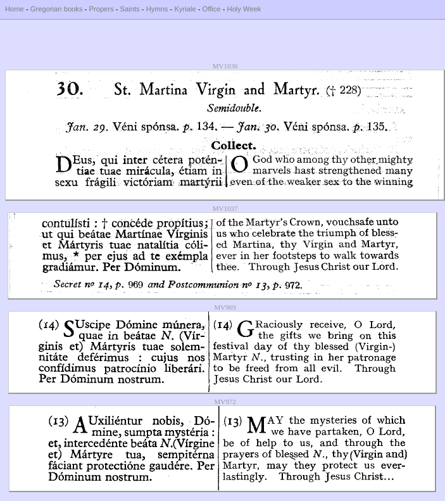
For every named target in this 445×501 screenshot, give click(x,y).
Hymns (157, 9)
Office (212, 9)
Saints (130, 9)
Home (14, 9)
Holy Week (244, 9)
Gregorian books (56, 9)
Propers (101, 9)
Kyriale (185, 9)
